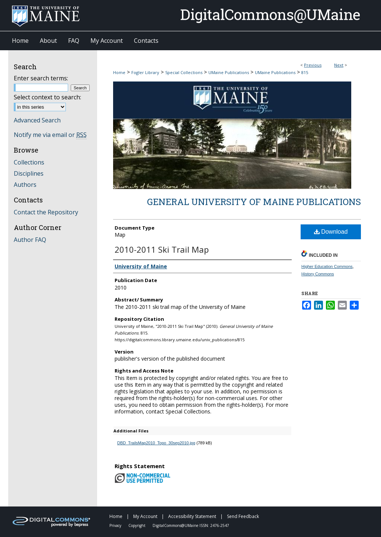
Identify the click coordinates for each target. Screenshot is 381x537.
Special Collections (183, 72)
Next (338, 65)
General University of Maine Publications (254, 202)
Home (119, 72)
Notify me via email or (50, 135)
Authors (25, 184)
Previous (312, 65)
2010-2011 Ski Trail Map (162, 249)
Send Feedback (243, 516)
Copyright (137, 525)
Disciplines (29, 173)
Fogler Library (145, 72)
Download (331, 231)
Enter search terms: (41, 78)
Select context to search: (47, 97)
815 (304, 72)
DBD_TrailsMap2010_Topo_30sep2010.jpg (156, 443)
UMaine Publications (228, 72)
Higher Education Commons (327, 266)
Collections (29, 162)
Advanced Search (37, 120)
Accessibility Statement (192, 516)
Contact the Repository (46, 212)
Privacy (115, 525)
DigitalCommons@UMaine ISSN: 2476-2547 (191, 525)
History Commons (317, 274)
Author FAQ (30, 240)
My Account (146, 516)
